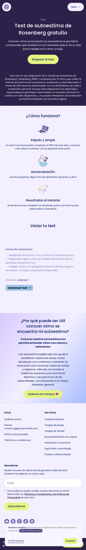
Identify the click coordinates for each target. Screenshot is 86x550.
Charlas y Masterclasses (57, 454)
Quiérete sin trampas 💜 (43, 394)
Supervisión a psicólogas (57, 448)
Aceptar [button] (70, 540)
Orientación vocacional (57, 442)
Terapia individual (54, 419)
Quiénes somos (12, 419)
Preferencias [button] (16, 541)
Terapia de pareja (54, 425)
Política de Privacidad (30, 530)
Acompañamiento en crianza (60, 436)
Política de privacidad (16, 434)
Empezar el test (43, 59)
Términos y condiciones (17, 440)
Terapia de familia (54, 431)
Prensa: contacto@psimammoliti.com (21, 427)
